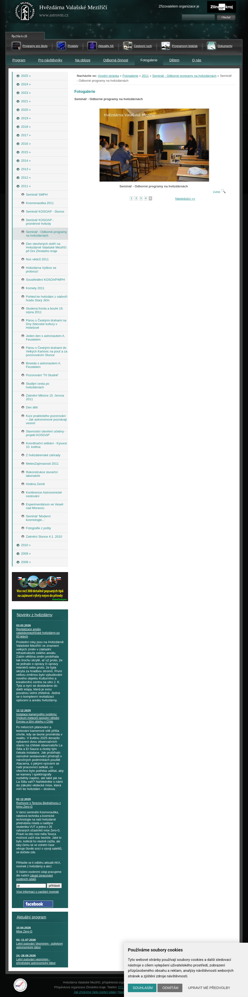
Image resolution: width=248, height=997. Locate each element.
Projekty (73, 46)
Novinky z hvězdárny (35, 615)
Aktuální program (31, 917)
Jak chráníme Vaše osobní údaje (95, 992)
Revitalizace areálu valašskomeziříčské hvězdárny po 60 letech (38, 633)
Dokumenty (225, 46)
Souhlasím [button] (143, 988)
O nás (196, 60)
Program (18, 60)
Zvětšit (219, 192)
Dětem (174, 60)
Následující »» (185, 198)
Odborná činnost (115, 60)
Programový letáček (185, 46)
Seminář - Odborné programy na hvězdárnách (184, 76)
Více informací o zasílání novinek (37, 891)
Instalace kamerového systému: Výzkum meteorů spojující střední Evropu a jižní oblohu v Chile (37, 718)
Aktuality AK (106, 46)
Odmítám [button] (170, 988)
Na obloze (82, 60)
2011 (145, 76)
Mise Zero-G (24, 931)
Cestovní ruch (143, 46)
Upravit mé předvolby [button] (209, 988)
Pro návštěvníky (50, 60)
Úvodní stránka (108, 76)
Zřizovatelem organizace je (179, 6)
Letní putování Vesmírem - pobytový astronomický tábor (39, 945)
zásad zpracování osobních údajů (34, 877)
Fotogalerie (130, 76)
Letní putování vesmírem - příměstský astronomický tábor (36, 961)
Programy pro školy (35, 46)
